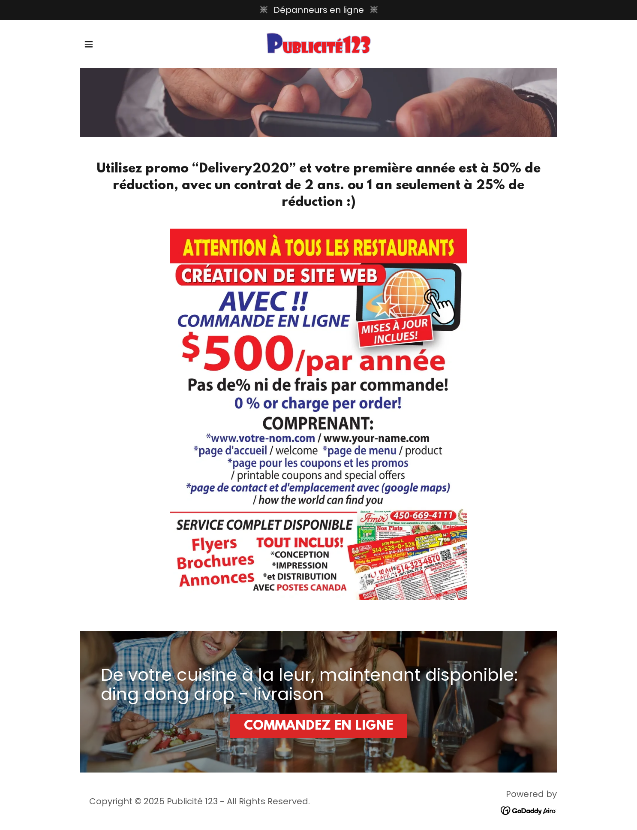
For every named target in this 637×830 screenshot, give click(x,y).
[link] (318, 43)
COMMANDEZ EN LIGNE (318, 726)
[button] (88, 44)
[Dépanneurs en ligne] (318, 9)
